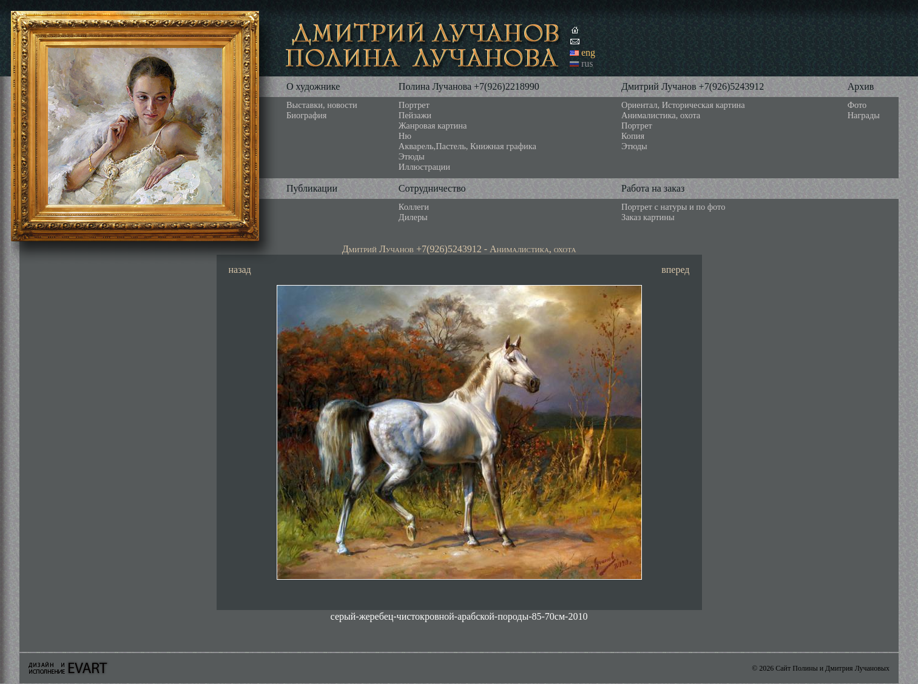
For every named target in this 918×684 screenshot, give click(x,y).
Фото (857, 105)
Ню (405, 136)
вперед (675, 269)
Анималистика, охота (660, 115)
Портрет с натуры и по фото (673, 207)
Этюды (412, 156)
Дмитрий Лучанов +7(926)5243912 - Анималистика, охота (459, 249)
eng (588, 52)
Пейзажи (415, 115)
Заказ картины (648, 217)
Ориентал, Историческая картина (683, 105)
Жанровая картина (433, 125)
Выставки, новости (321, 105)
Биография (306, 115)
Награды (864, 115)
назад (240, 269)
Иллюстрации (424, 167)
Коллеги (414, 207)
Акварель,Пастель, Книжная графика (467, 146)
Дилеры (413, 217)
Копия (632, 136)
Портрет (414, 105)
